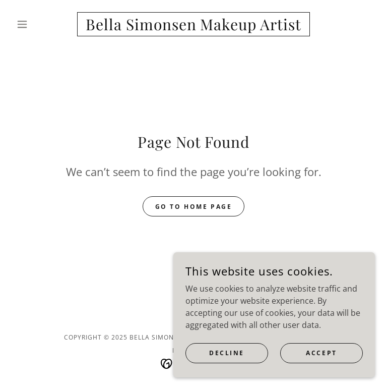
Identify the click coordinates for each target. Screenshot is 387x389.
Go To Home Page (193, 206)
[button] (39, 24)
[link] (193, 27)
